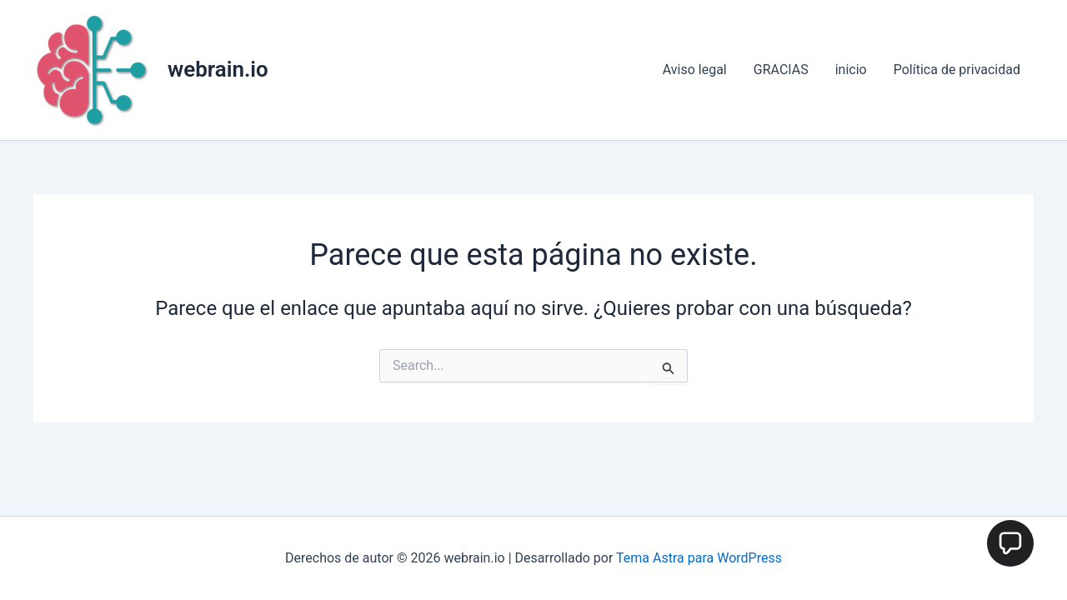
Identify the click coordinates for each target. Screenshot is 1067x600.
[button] (1010, 543)
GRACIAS (781, 70)
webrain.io (218, 69)
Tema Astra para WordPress (699, 558)
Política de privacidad (957, 70)
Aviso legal (695, 70)
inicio (851, 70)
